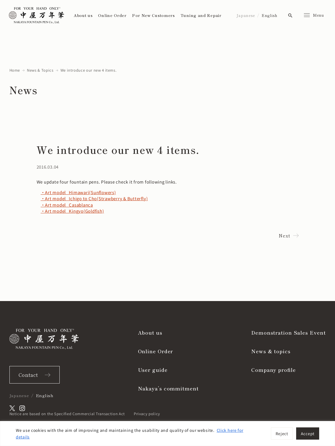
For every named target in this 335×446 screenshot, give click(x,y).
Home (14, 70)
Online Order (112, 15)
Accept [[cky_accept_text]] (307, 433)
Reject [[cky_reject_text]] (282, 433)
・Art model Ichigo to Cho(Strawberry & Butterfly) (94, 198)
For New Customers (153, 15)
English (270, 15)
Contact (28, 374)
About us (83, 15)
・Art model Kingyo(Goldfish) (72, 211)
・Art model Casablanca (67, 205)
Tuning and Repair (200, 15)
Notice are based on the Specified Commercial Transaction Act (67, 413)
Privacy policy (147, 413)
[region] (167, 433)
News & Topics (40, 70)
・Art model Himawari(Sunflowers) (78, 192)
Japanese (245, 15)
